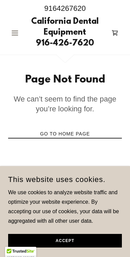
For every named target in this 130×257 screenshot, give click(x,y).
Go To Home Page (65, 133)
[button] (16, 33)
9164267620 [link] (65, 8)
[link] (65, 33)
